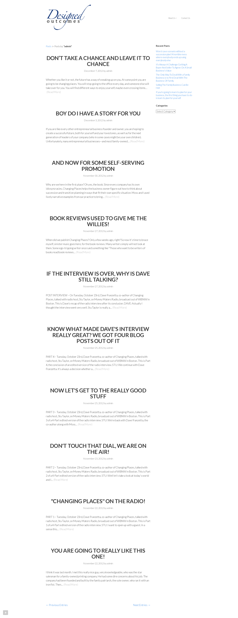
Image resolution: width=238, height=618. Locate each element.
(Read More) (54, 92)
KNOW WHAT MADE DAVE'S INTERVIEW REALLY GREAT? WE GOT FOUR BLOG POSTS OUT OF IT (98, 335)
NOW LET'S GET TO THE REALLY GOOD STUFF (98, 393)
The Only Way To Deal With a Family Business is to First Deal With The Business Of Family (173, 77)
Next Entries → (141, 605)
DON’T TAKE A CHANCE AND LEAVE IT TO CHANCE (98, 61)
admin (109, 70)
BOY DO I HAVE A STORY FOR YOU (98, 113)
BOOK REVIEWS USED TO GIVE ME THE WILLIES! (98, 221)
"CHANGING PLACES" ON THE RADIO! (98, 501)
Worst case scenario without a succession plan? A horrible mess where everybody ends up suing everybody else (171, 56)
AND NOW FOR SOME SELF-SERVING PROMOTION (98, 165)
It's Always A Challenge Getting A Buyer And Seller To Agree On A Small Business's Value (174, 67)
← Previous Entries (57, 605)
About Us (172, 18)
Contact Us (185, 18)
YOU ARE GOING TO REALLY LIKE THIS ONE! (98, 553)
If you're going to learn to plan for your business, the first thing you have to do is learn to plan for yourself (174, 95)
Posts (48, 46)
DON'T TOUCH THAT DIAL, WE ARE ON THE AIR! (98, 448)
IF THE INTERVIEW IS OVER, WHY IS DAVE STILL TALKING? (98, 276)
